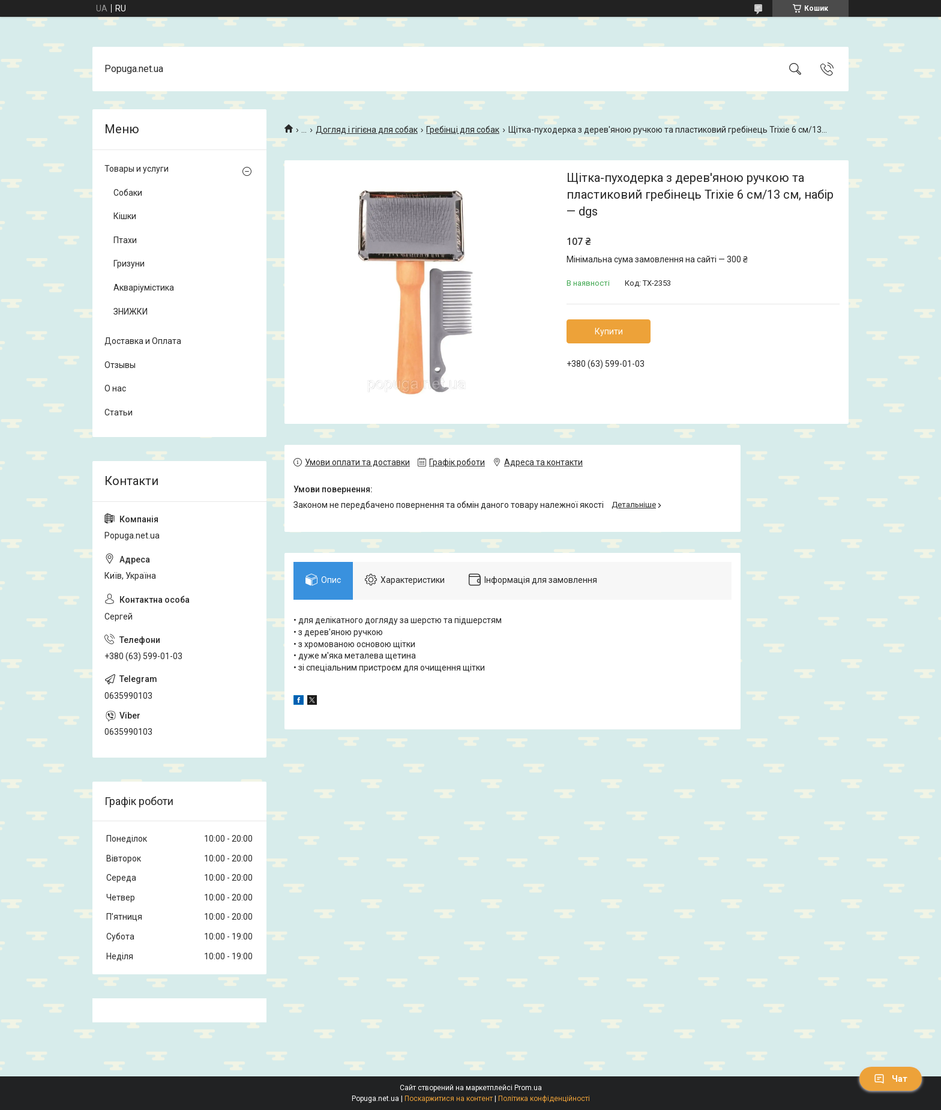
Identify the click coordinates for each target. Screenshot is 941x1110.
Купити (609, 331)
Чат (890, 1078)
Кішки (124, 216)
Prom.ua (528, 1088)
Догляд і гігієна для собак (367, 129)
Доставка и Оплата (142, 341)
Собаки (127, 193)
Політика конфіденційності (544, 1098)
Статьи (118, 412)
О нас (115, 388)
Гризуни (129, 263)
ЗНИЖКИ (130, 311)
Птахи (125, 240)
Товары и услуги (136, 168)
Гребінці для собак (462, 129)
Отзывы (120, 365)
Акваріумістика (143, 287)
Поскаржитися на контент (448, 1098)
